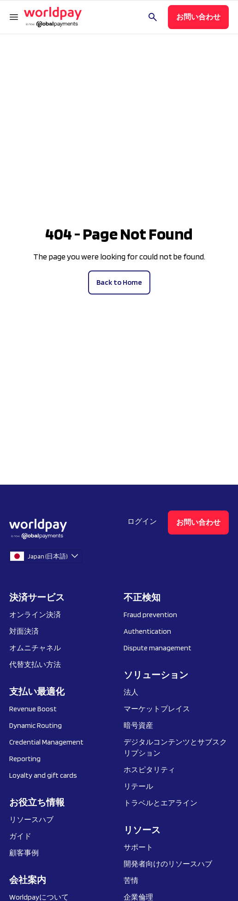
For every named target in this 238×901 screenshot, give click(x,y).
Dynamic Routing (35, 725)
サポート (138, 847)
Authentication (147, 631)
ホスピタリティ (149, 769)
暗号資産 (138, 725)
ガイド (20, 836)
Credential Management (46, 742)
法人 (131, 692)
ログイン (142, 521)
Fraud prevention (150, 614)
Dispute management (157, 647)
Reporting (25, 758)
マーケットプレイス (157, 708)
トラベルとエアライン (160, 803)
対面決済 (24, 631)
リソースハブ (31, 819)
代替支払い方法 (35, 664)
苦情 (131, 880)
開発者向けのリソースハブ (168, 863)
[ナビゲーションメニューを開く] (14, 17)
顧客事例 (24, 852)
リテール (138, 786)
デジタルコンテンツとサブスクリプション (175, 747)
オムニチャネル (35, 647)
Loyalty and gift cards (43, 775)
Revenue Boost (33, 708)
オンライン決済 (35, 614)
